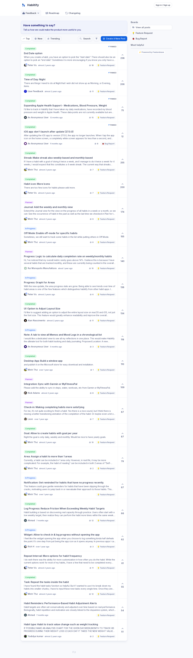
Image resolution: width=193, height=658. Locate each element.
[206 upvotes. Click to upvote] (122, 83)
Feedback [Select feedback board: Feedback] (31, 13)
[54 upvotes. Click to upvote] (122, 609)
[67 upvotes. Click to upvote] (122, 486)
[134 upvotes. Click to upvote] (122, 312)
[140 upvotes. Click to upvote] (122, 260)
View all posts (141, 27)
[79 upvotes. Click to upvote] (122, 460)
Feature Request (142, 33)
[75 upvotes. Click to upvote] (122, 109)
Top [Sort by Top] (26, 38)
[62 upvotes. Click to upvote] (122, 538)
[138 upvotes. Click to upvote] (122, 286)
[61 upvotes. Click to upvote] (122, 561)
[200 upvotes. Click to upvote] (122, 185)
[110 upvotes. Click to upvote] (122, 362)
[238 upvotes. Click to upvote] (122, 57)
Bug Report (139, 38)
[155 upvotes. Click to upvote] (122, 235)
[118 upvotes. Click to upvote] (122, 338)
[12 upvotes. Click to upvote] (122, 135)
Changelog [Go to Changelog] (72, 13)
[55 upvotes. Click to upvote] (122, 585)
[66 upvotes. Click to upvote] (122, 512)
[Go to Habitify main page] (30, 5)
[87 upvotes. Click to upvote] (122, 411)
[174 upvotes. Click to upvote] (122, 210)
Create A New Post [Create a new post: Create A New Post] (114, 38)
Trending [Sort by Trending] (53, 38)
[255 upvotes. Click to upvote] (122, 161)
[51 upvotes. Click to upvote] (122, 630)
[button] (69, 57)
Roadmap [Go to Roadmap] (52, 13)
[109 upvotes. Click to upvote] (122, 385)
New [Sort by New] (38, 38)
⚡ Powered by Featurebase (151, 52)
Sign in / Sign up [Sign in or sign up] (163, 5)
